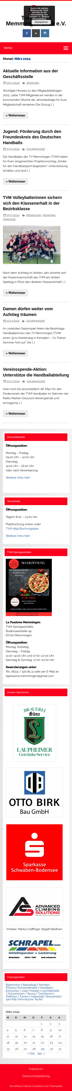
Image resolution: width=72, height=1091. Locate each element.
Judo (25, 990)
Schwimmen (16, 993)
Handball (46, 987)
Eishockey (12, 990)
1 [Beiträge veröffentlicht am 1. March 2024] (41, 1024)
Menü (8, 47)
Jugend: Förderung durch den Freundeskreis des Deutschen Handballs (32, 137)
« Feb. (31, 1053)
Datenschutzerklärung (36, 1076)
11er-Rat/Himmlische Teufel (24, 999)
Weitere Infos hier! (18, 477)
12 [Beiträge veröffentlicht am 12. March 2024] (16, 1036)
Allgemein (32, 82)
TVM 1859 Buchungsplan (22, 528)
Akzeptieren (41, 22)
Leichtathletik (50, 990)
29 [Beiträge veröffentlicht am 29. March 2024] (42, 1049)
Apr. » (41, 1053)
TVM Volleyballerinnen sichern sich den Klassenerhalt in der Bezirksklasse (32, 203)
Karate (34, 990)
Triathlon (11, 996)
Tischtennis (46, 993)
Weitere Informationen (40, 17)
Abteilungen (33, 215)
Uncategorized (35, 148)
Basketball (29, 985)
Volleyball (9, 219)
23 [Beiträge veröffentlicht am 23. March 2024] (51, 1042)
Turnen (24, 996)
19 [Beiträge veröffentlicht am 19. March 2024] (16, 1042)
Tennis (31, 993)
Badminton (13, 985)
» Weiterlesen (15, 115)
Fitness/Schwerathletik (22, 987)
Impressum (36, 1069)
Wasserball (53, 996)
